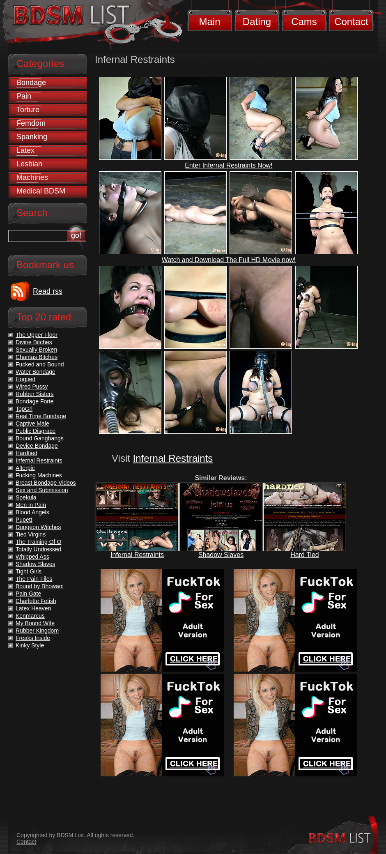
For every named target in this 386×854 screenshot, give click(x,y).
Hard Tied (304, 554)
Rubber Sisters (35, 394)
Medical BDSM (40, 191)
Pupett (24, 519)
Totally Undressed (38, 549)
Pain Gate (28, 593)
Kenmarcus (30, 615)
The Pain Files (34, 578)
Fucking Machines (39, 475)
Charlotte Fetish (36, 601)
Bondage (31, 82)
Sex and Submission (42, 490)
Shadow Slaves (221, 554)
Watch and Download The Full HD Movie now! (229, 259)
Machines (32, 177)
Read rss (47, 291)
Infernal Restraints (173, 458)
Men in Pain (31, 505)
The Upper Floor (36, 334)
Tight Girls (28, 571)
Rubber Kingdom (37, 630)
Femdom (31, 123)
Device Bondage (37, 445)
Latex (25, 150)
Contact (351, 21)
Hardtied (26, 453)
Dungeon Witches (38, 527)
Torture (27, 110)
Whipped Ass (32, 556)
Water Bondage (35, 371)
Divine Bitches (34, 342)
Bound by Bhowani (40, 586)
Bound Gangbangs (40, 438)
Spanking (31, 137)
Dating (257, 21)
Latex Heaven (33, 608)
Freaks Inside (33, 638)
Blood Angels (32, 512)
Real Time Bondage (41, 416)
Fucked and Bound (40, 364)
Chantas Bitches (36, 357)
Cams (304, 21)
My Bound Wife (35, 623)
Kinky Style (30, 645)
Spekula (26, 497)
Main (209, 21)
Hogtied (25, 379)
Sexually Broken (36, 349)
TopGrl (24, 408)
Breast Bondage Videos (46, 482)
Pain (23, 96)
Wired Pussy (32, 386)
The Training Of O (38, 542)
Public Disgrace (35, 431)
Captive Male (32, 423)
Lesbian (29, 164)
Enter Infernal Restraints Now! (228, 165)
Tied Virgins (31, 534)
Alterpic (25, 468)
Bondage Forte (35, 401)
